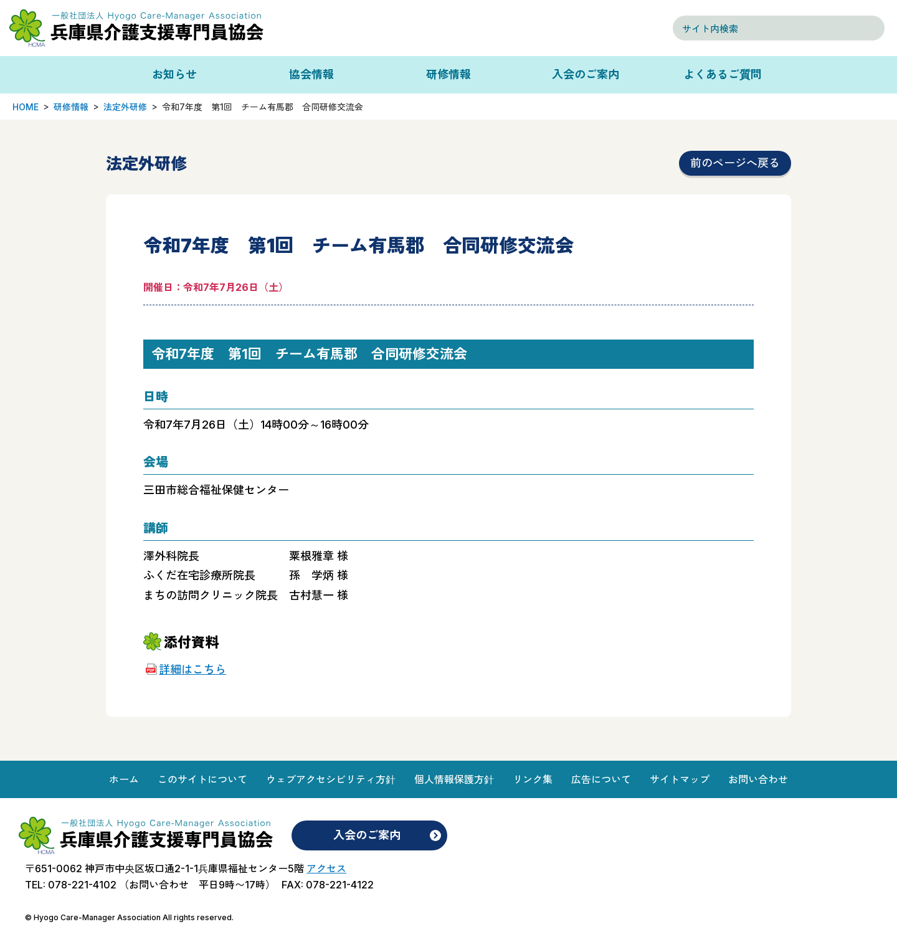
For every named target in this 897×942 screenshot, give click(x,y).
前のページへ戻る (735, 162)
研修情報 (448, 74)
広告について (601, 779)
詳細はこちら (192, 669)
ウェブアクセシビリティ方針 (331, 779)
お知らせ (174, 74)
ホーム (124, 779)
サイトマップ (680, 779)
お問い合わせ (758, 779)
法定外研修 (125, 107)
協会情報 (311, 74)
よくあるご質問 (722, 74)
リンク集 (533, 779)
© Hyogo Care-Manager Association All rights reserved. (129, 917)
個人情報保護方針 (454, 779)
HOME (25, 107)
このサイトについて (202, 779)
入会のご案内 (585, 74)
